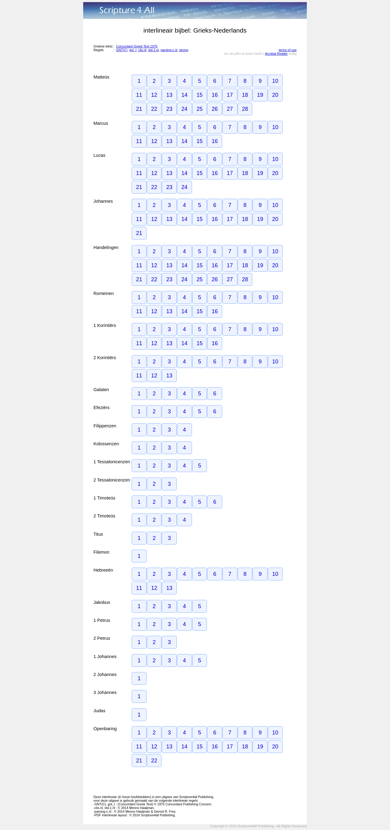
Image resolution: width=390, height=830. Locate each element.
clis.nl (142, 50)
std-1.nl (153, 50)
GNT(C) (121, 50)
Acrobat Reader (276, 53)
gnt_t (132, 50)
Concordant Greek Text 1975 (137, 46)
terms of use (288, 50)
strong (183, 50)
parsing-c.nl (169, 50)
